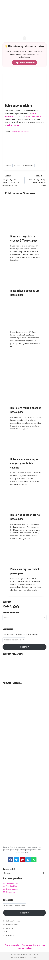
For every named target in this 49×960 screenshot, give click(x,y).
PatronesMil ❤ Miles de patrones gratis (24, 958)
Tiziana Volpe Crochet (20, 131)
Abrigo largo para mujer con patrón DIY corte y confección (13, 180)
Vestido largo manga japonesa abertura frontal (36, 180)
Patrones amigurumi (31, 945)
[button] (24, 38)
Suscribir (24, 646)
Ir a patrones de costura (24, 62)
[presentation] (26, 213)
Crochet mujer (28, 165)
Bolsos (9, 165)
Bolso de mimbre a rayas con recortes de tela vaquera (24, 463)
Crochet (17, 165)
